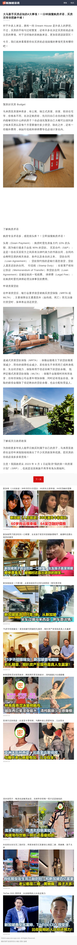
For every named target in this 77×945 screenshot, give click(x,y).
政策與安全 (12, 941)
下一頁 (38, 479)
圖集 (65, 3)
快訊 (72, 3)
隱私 (21, 941)
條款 (18, 941)
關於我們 (4, 941)
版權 (25, 941)
